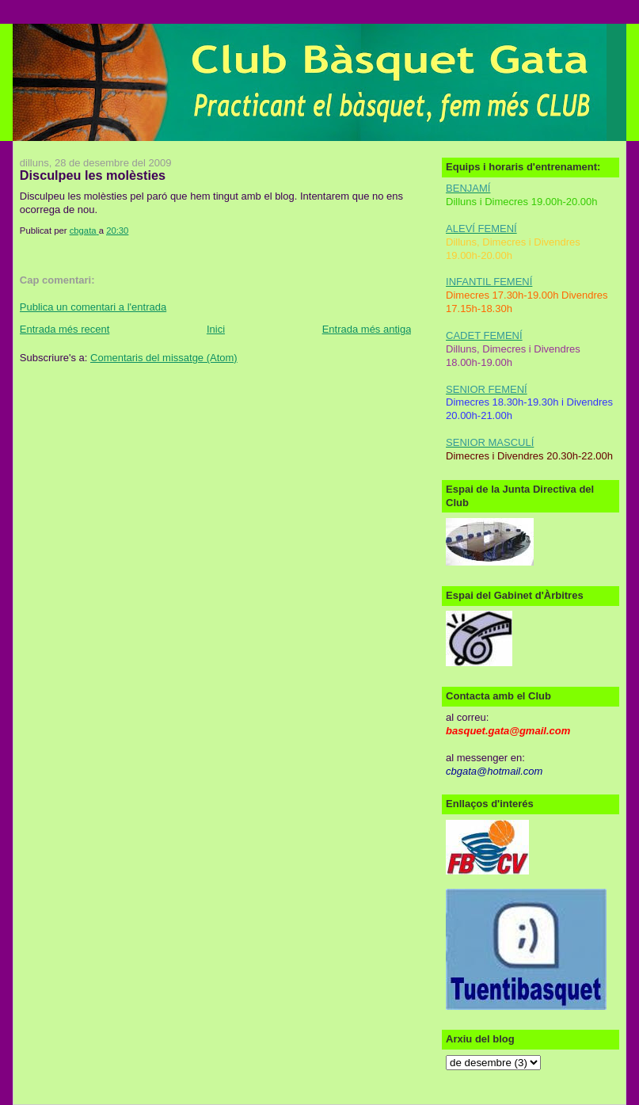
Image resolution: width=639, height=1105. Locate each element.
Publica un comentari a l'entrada (93, 307)
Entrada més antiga (367, 329)
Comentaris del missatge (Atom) (164, 358)
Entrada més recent (64, 329)
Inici (216, 329)
